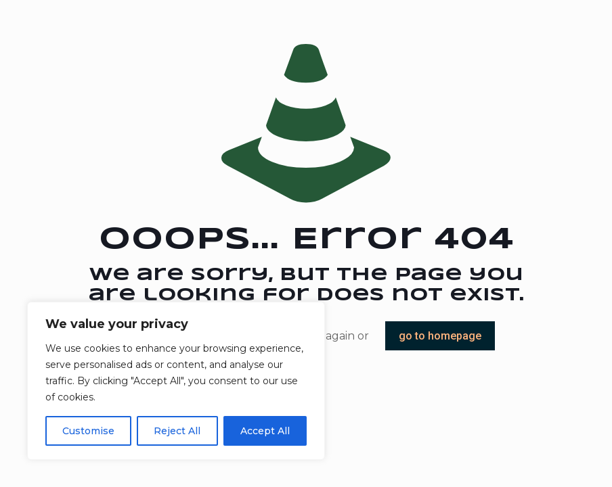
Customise (88, 431)
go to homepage (440, 335)
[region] (176, 381)
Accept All (265, 431)
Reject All (177, 431)
